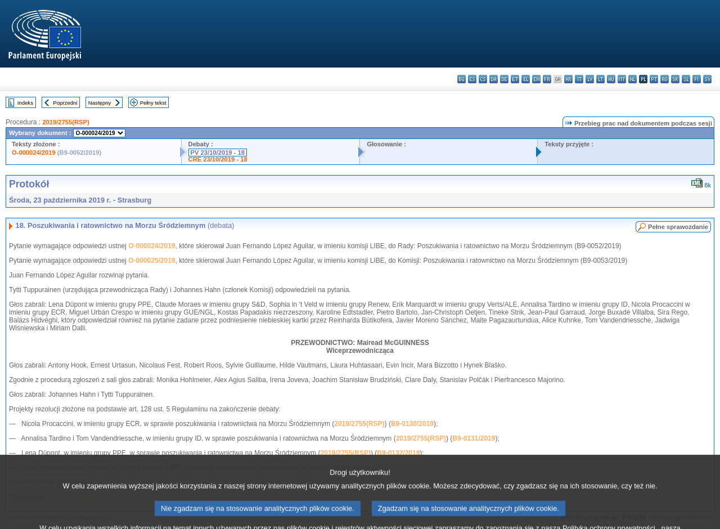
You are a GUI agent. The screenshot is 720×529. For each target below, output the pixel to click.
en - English (536, 79)
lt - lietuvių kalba (600, 79)
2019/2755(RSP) (65, 122)
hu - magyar (611, 79)
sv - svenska (707, 79)
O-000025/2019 (151, 260)
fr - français (547, 79)
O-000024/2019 (34, 152)
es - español (472, 79)
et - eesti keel (515, 79)
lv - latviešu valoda (590, 79)
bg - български (461, 79)
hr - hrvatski (568, 79)
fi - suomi (696, 79)
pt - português (654, 79)
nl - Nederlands (632, 79)
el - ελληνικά (525, 79)
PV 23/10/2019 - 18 (218, 152)
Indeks (25, 103)
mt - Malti (622, 79)
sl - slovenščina (686, 79)
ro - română (664, 79)
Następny (99, 103)
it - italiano (579, 79)
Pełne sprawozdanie (678, 226)
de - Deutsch (504, 79)
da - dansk (493, 79)
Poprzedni (65, 103)
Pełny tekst (153, 103)
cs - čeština (483, 79)
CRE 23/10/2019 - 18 (218, 159)
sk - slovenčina (675, 79)
